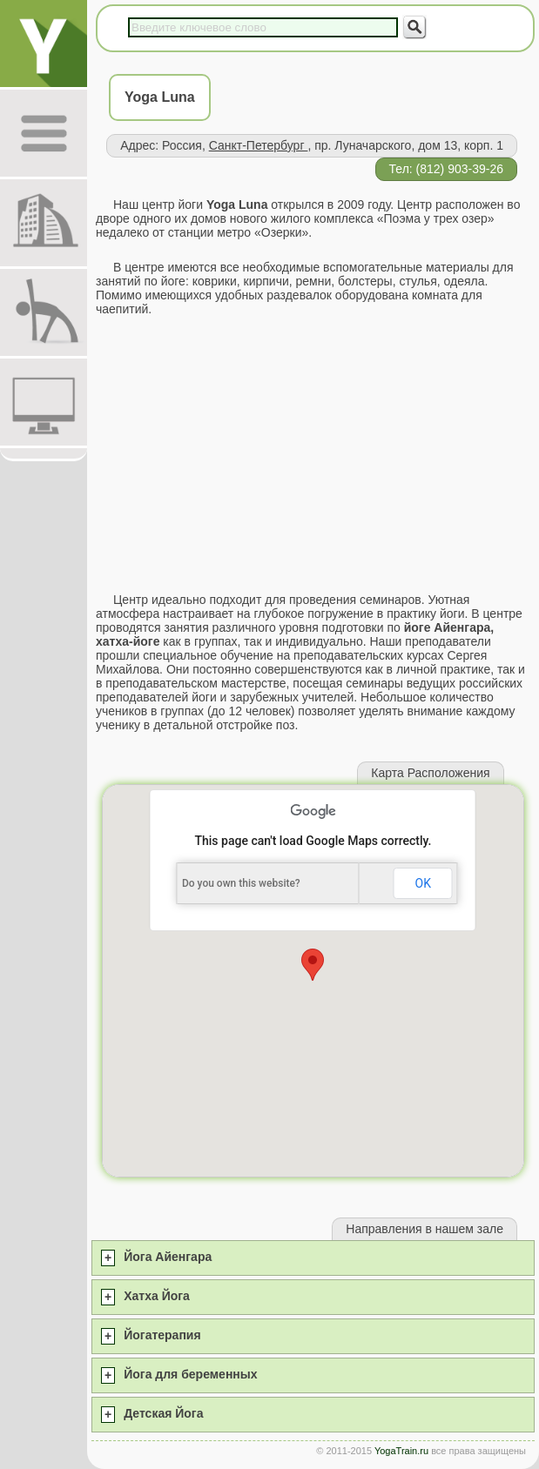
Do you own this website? (241, 883)
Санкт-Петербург (258, 145)
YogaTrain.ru (401, 1451)
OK (423, 883)
